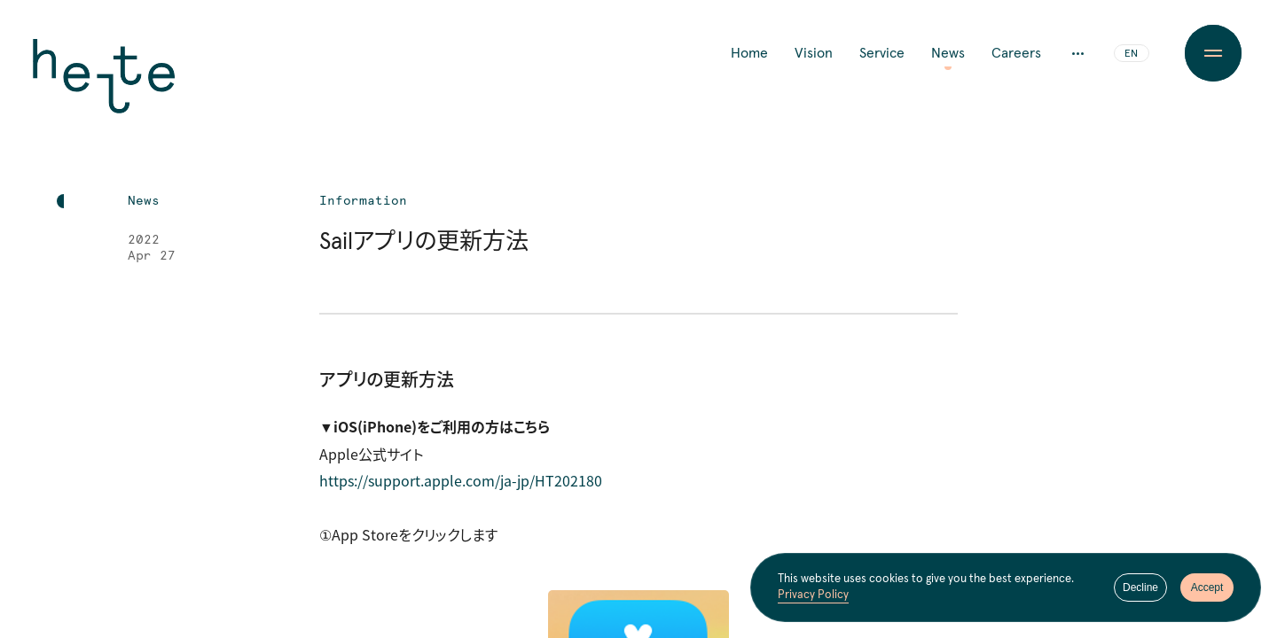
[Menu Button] (1213, 53)
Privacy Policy (813, 596)
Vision (814, 53)
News (948, 53)
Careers (1016, 53)
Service (882, 53)
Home (749, 53)
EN (1131, 54)
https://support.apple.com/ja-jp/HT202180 (460, 480)
